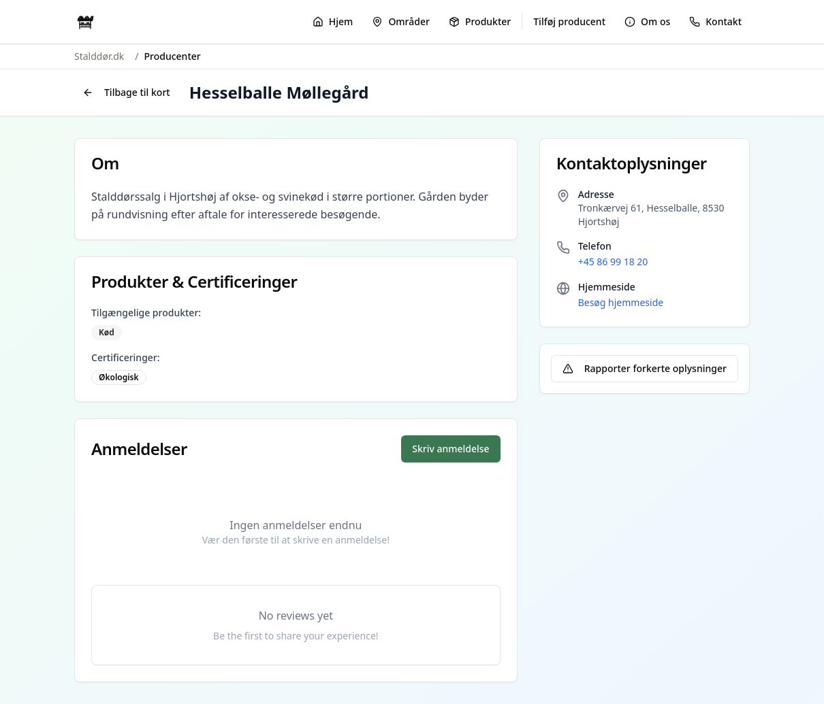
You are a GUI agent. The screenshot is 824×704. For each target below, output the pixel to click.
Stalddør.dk (99, 56)
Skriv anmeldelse (450, 448)
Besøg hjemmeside (620, 302)
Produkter (480, 21)
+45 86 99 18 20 (613, 261)
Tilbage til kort (126, 92)
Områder (401, 21)
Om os (647, 21)
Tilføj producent (569, 21)
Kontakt (715, 21)
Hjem (333, 21)
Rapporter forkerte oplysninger (644, 368)
